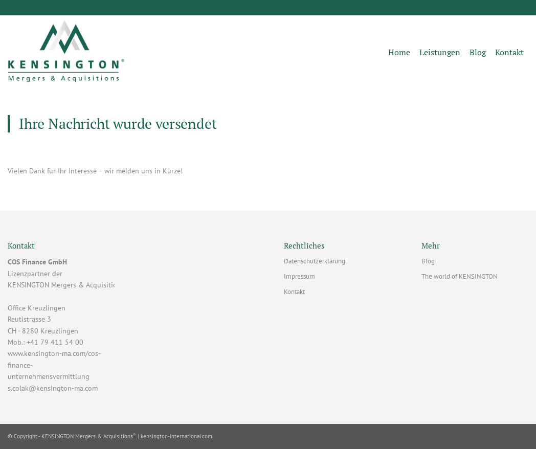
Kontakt (294, 291)
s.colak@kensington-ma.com (53, 388)
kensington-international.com (176, 436)
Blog (428, 261)
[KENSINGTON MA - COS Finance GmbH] (66, 52)
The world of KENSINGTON (459, 276)
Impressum (299, 276)
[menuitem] (399, 52)
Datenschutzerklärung (314, 261)
